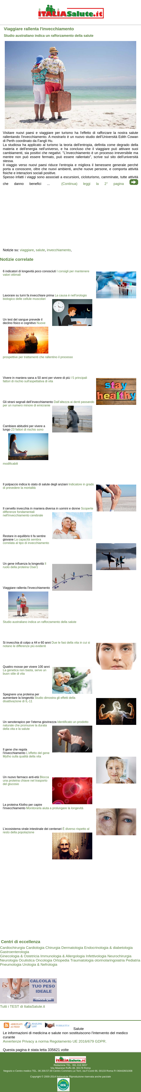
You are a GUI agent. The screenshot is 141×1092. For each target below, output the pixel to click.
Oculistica (27, 960)
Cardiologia (35, 948)
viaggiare (27, 250)
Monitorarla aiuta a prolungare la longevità (54, 808)
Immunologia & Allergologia (62, 956)
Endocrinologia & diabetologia (108, 948)
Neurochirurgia (119, 956)
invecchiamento (59, 250)
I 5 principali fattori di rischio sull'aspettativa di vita (45, 379)
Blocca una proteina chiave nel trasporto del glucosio (26, 780)
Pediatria (133, 960)
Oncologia (44, 960)
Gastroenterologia (14, 952)
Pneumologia (10, 964)
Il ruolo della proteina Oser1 (24, 565)
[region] (70, 216)
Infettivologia (96, 956)
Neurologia (9, 960)
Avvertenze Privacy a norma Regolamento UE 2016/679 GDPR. (55, 1041)
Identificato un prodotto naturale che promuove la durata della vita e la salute (45, 725)
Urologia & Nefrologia (39, 964)
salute (40, 250)
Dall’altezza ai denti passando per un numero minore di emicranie (48, 403)
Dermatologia (72, 948)
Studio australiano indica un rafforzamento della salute (39, 622)
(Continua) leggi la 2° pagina (92, 184)
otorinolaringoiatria (110, 960)
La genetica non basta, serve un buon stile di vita (24, 672)
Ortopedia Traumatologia (73, 960)
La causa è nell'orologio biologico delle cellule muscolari (45, 297)
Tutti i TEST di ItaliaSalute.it (22, 1006)
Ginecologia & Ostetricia (19, 956)
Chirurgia (52, 948)
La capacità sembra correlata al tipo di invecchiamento (26, 541)
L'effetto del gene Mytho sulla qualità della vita (26, 754)
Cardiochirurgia (12, 948)
